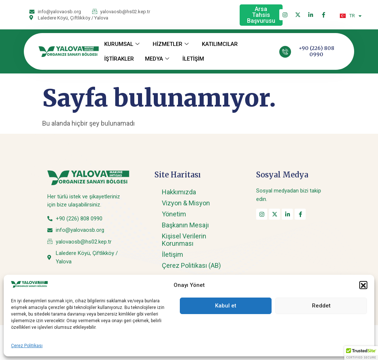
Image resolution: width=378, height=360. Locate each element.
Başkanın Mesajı (185, 225)
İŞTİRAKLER (119, 58)
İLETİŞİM (193, 58)
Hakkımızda (179, 192)
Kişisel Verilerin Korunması (184, 239)
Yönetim (174, 214)
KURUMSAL (121, 44)
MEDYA (157, 59)
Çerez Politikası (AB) (191, 265)
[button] (361, 353)
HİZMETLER (171, 44)
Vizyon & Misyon (186, 203)
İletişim (172, 254)
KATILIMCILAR (220, 44)
